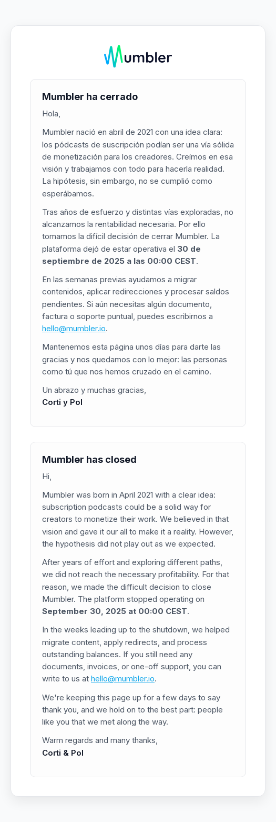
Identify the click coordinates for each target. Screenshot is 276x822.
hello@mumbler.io (74, 328)
